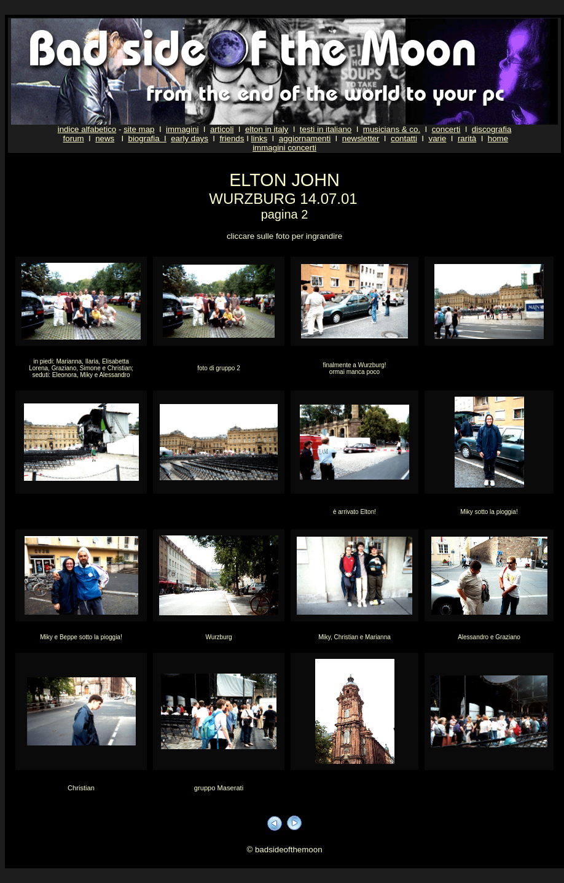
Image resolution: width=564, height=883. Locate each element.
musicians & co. (391, 129)
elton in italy (266, 129)
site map (138, 129)
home (498, 138)
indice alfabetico (87, 129)
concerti (446, 129)
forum (73, 138)
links (259, 138)
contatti (404, 138)
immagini (182, 129)
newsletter (361, 138)
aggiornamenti (305, 138)
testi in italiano (325, 129)
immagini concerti (284, 147)
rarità (467, 138)
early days (189, 138)
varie (437, 138)
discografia (491, 129)
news (104, 138)
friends (231, 138)
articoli (222, 129)
